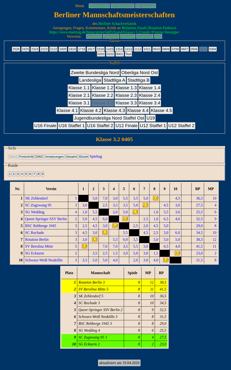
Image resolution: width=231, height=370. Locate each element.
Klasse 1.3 (126, 87)
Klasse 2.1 (79, 95)
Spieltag (96, 156)
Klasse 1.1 (79, 87)
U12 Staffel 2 (181, 125)
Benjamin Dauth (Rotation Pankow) (149, 28)
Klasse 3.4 (149, 102)
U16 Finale (45, 125)
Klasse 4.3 (114, 110)
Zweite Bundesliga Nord (95, 72)
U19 (150, 118)
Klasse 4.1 (67, 110)
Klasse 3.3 (126, 102)
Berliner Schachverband (116, 24)
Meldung (128, 36)
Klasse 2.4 (149, 95)
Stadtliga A (114, 80)
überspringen (99, 6)
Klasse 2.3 (126, 95)
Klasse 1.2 (102, 87)
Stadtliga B (139, 80)
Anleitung (111, 36)
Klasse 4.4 (138, 110)
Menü (79, 6)
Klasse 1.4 (149, 87)
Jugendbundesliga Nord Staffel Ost (109, 118)
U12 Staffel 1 (153, 125)
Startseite (94, 36)
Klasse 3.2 (102, 102)
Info (158, 36)
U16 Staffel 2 (100, 125)
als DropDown (122, 6)
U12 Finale (126, 125)
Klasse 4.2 (91, 110)
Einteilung (145, 36)
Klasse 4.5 (161, 110)
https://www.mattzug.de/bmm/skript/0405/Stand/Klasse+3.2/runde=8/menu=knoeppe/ (114, 32)
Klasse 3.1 (79, 102)
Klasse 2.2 (102, 95)
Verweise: (74, 36)
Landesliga (90, 80)
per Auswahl (145, 6)
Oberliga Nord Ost (139, 72)
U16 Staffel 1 (72, 125)
